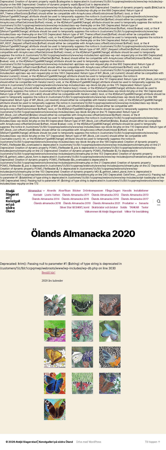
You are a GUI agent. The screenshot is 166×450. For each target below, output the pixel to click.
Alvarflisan (64, 190)
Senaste (143, 203)
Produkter (128, 203)
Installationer (141, 190)
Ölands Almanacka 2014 (45, 198)
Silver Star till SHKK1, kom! (74, 207)
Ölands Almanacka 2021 (106, 203)
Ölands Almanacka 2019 (77, 203)
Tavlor (144, 207)
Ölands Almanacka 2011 (75, 194)
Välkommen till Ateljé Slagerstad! (103, 211)
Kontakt (37, 194)
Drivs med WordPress (88, 441)
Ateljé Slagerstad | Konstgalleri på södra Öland (13, 201)
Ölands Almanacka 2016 (105, 198)
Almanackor (35, 190)
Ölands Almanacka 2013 (134, 194)
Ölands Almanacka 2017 (134, 198)
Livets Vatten (52, 194)
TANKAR (134, 207)
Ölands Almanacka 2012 (105, 194)
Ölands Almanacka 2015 (75, 198)
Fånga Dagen (112, 190)
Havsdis (127, 190)
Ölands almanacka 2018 (47, 203)
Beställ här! (49, 272)
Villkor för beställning (136, 211)
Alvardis (51, 190)
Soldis (123, 207)
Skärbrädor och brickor (105, 207)
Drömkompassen (93, 190)
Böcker (77, 190)
